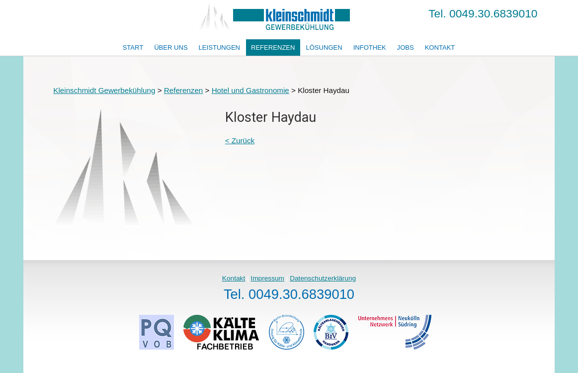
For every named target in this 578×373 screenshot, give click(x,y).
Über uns (171, 47)
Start (133, 47)
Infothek (369, 47)
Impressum (267, 278)
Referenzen (273, 47)
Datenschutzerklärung (323, 278)
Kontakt (440, 47)
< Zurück (240, 140)
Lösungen (324, 47)
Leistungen (219, 47)
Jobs (405, 47)
